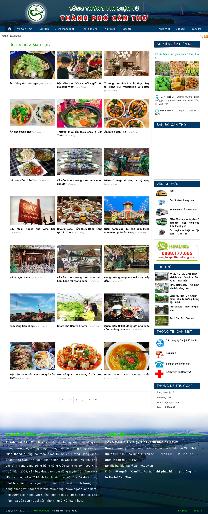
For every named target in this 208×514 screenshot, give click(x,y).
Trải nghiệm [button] (90, 29)
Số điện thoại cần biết (178, 363)
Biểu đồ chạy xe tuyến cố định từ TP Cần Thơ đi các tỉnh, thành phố (184, 222)
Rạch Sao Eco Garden (181, 318)
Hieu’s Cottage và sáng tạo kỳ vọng (127, 180)
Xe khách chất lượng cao (183, 209)
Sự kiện (44, 29)
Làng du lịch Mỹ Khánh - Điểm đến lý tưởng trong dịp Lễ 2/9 (184, 299)
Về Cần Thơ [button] (25, 29)
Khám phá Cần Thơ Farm (72, 326)
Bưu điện (171, 353)
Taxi (171, 190)
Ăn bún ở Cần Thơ (115, 131)
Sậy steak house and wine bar (32, 228)
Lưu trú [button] (128, 29)
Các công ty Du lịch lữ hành (181, 340)
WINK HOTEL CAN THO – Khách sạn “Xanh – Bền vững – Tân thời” (184, 277)
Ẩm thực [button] (111, 29)
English (183, 511)
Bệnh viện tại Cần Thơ (178, 372)
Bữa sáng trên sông (22, 326)
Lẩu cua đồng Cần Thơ (24, 180)
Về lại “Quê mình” (21, 277)
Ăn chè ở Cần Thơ (21, 131)
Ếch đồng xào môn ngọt (24, 83)
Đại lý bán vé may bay (181, 200)
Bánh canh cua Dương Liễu (127, 374)
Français (196, 511)
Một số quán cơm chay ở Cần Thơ (79, 374)
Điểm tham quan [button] (66, 29)
